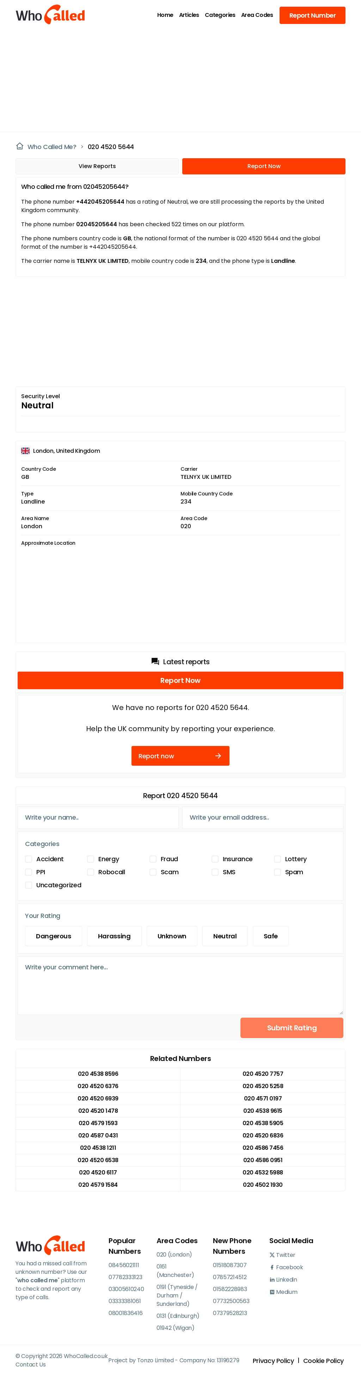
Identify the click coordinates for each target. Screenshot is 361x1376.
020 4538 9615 (262, 1111)
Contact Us (31, 1364)
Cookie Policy (323, 1360)
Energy (108, 858)
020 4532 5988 (263, 1172)
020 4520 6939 (98, 1098)
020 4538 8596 (98, 1074)
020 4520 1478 (98, 1111)
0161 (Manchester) (175, 1271)
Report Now (264, 166)
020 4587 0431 (98, 1135)
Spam (294, 872)
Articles (189, 15)
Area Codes (257, 15)
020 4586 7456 (263, 1148)
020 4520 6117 (98, 1172)
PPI (40, 872)
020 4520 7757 (263, 1074)
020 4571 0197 (263, 1098)
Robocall (111, 872)
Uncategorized (58, 885)
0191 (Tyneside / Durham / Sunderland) (177, 1295)
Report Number (312, 15)
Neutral (225, 936)
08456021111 (124, 1265)
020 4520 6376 (98, 1086)
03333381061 (125, 1301)
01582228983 (230, 1289)
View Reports (97, 166)
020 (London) (174, 1255)
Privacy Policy (273, 1360)
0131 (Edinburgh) (178, 1316)
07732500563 (231, 1301)
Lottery (296, 858)
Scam (170, 872)
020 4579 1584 (98, 1185)
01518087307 (229, 1265)
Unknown (172, 936)
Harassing (114, 936)
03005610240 (126, 1289)
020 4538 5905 (263, 1123)
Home (165, 15)
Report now (180, 755)
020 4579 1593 (98, 1123)
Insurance (238, 858)
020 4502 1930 (263, 1185)
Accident (50, 858)
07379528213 (230, 1313)
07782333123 (125, 1277)
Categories (220, 15)
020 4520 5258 (263, 1086)
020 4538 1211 (98, 1148)
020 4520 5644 (111, 146)
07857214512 (229, 1277)
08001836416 (125, 1313)
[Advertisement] (176, 79)
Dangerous (53, 936)
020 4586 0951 (263, 1160)
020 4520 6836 (263, 1135)
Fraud (169, 858)
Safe (271, 936)
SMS (229, 872)
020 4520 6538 (98, 1160)
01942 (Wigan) (176, 1328)
